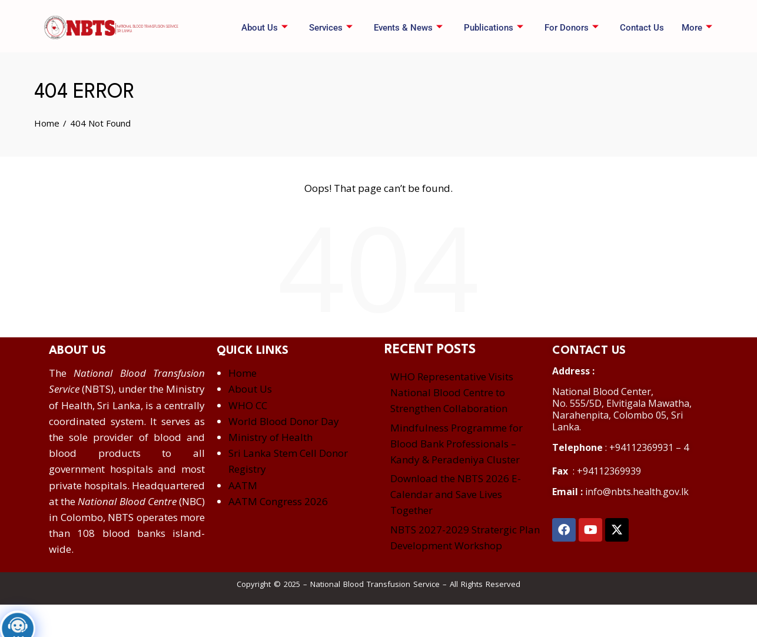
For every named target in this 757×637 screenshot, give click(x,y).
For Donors (571, 27)
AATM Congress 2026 (278, 501)
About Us (264, 27)
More (697, 27)
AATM (242, 485)
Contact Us (642, 27)
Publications (493, 27)
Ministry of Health (270, 437)
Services (331, 27)
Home (242, 373)
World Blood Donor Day (283, 421)
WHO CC (247, 405)
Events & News (408, 27)
